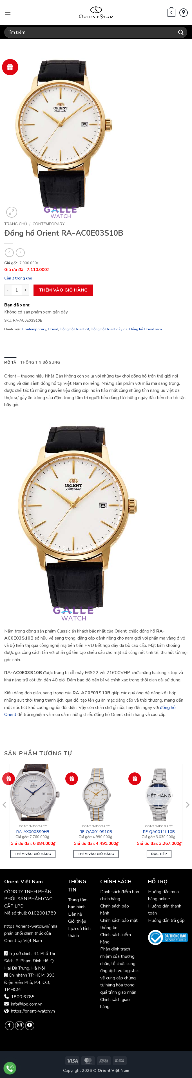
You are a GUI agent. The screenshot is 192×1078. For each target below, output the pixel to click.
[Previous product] (20, 252)
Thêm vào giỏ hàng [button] (33, 854)
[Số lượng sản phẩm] (16, 290)
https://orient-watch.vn (33, 1011)
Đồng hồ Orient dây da (109, 329)
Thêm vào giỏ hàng (63, 290)
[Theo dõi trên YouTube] (29, 1025)
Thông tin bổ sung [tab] (40, 362)
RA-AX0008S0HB (32, 831)
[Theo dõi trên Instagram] (19, 1025)
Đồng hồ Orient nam (145, 329)
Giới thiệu (77, 921)
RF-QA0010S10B (96, 831)
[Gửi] (181, 32)
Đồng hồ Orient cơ (74, 329)
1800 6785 (23, 997)
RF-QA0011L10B (159, 831)
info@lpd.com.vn (27, 1004)
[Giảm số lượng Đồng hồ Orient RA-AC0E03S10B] (7, 290)
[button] (7, 12)
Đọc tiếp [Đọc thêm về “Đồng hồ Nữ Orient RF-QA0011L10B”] (159, 854)
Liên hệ (75, 914)
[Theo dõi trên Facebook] (9, 1025)
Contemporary (48, 224)
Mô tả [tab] (10, 362)
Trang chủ (15, 224)
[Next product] (9, 252)
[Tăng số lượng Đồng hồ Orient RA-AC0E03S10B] (25, 290)
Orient (53, 329)
